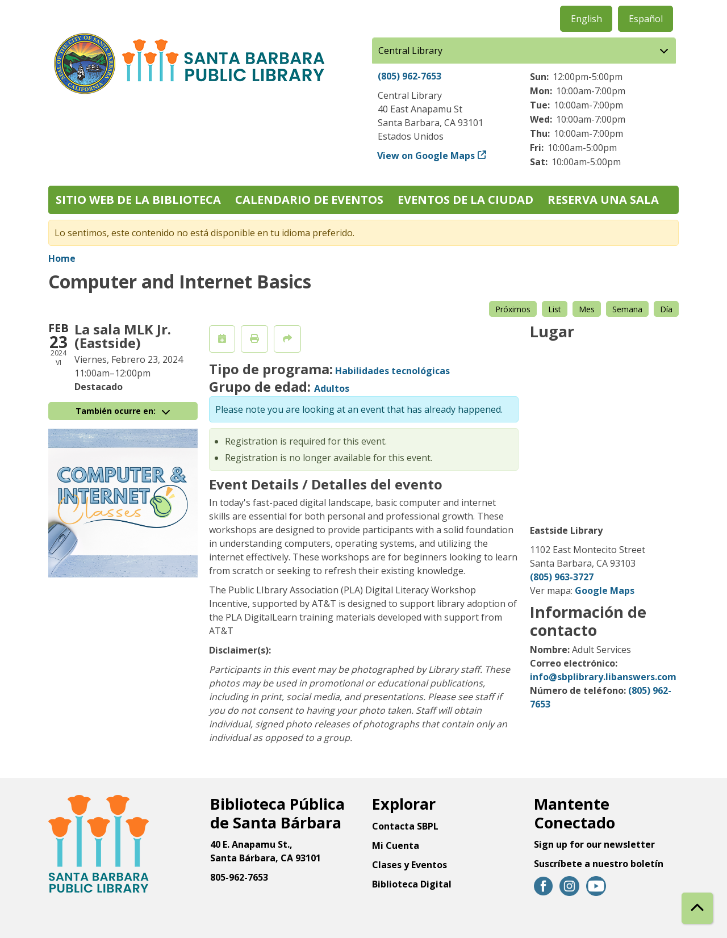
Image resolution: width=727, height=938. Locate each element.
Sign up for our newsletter (594, 844)
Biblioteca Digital (412, 884)
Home (62, 258)
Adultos (331, 388)
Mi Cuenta (395, 845)
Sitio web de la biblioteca (138, 199)
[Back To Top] (697, 908)
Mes (587, 309)
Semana (627, 309)
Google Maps (604, 590)
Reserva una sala (603, 199)
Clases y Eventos (409, 865)
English (586, 18)
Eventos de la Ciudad (465, 199)
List (554, 309)
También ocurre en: (123, 410)
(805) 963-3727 (562, 577)
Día (666, 309)
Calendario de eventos (309, 199)
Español (646, 18)
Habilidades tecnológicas (392, 371)
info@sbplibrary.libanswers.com (603, 677)
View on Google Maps (426, 155)
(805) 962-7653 (409, 76)
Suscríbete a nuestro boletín (598, 863)
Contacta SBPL (405, 826)
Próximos (512, 309)
